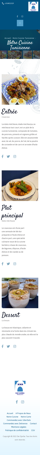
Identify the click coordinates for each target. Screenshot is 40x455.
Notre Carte (26, 417)
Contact (33, 423)
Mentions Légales (18, 427)
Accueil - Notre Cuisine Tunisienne (19, 38)
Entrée (9, 111)
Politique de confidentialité (17, 430)
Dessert (10, 315)
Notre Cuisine (12, 417)
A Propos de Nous (23, 413)
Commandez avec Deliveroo (15, 423)
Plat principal (12, 212)
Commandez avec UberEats (19, 420)
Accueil (10, 413)
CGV (33, 430)
